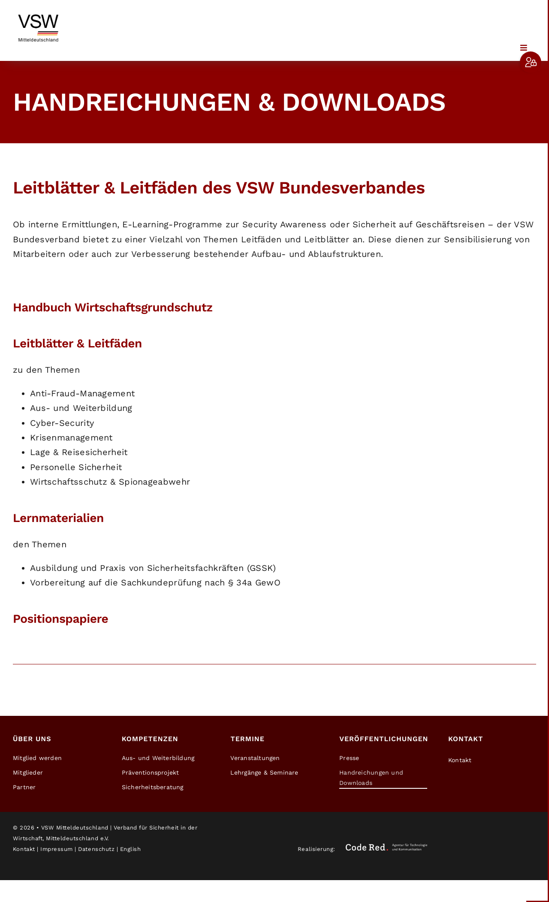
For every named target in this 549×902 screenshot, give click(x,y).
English (130, 849)
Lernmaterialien (58, 518)
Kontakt (24, 849)
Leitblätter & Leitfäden (77, 343)
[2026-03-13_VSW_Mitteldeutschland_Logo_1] (38, 13)
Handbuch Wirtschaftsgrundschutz (113, 307)
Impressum (56, 849)
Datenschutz (96, 849)
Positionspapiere (60, 619)
